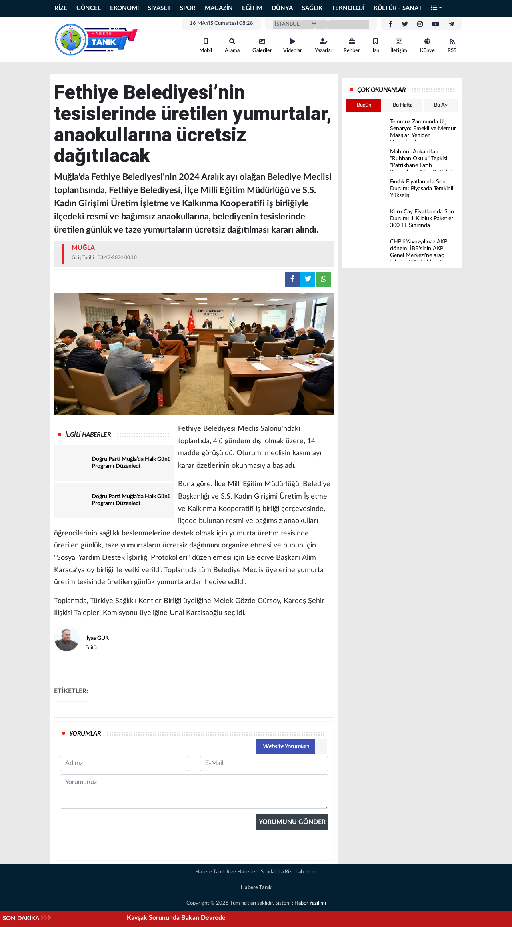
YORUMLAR (85, 733)
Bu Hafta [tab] (402, 105)
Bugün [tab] (364, 105)
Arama (232, 45)
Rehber (352, 45)
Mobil (205, 45)
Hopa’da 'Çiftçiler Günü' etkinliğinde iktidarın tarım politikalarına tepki (161, 918)
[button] (437, 9)
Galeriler (262, 45)
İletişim (398, 45)
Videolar (292, 45)
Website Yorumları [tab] (286, 746)
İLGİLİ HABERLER (88, 435)
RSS (452, 45)
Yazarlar (323, 45)
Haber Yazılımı (310, 903)
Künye (427, 45)
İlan (375, 45)
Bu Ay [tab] (441, 105)
